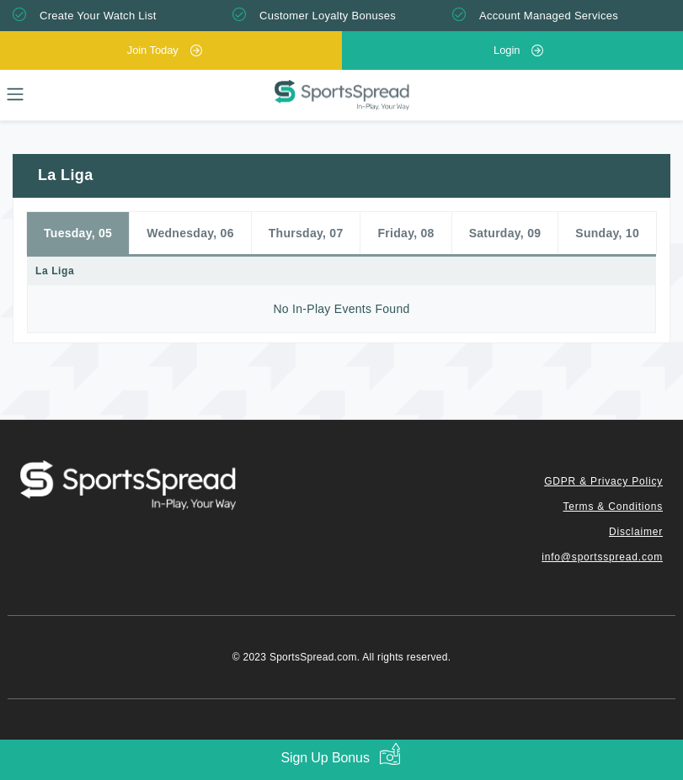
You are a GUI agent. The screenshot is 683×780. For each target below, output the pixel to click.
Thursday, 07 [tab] (306, 233)
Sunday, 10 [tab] (607, 233)
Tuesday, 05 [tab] (78, 233)
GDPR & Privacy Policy (603, 481)
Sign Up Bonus (324, 758)
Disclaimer (636, 532)
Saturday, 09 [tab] (505, 233)
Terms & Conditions (613, 506)
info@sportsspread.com (602, 557)
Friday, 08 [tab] (406, 233)
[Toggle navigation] (15, 94)
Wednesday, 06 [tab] (190, 233)
